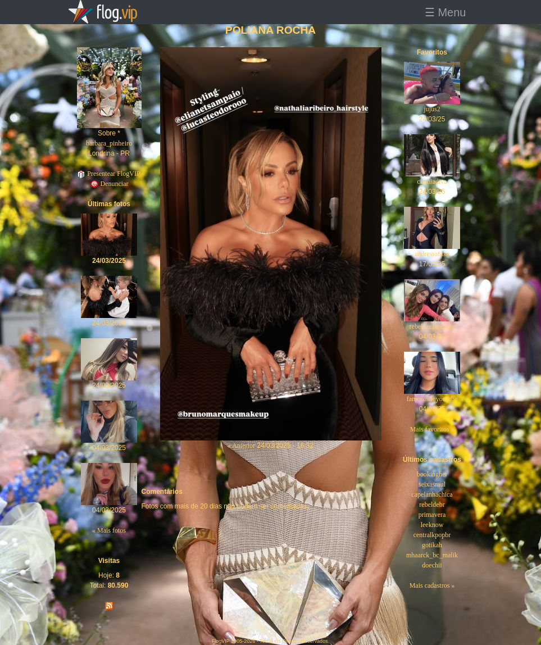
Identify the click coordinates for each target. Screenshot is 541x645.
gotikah (432, 545)
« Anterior (241, 445)
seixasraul (432, 484)
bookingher (432, 474)
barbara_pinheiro (109, 143)
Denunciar (109, 184)
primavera (432, 515)
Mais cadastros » (432, 585)
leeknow (432, 525)
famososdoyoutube (432, 399)
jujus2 (432, 109)
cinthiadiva (432, 181)
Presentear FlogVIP (109, 174)
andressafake (432, 254)
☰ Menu (445, 12)
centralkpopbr (432, 535)
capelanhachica (431, 494)
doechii (432, 565)
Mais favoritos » (432, 429)
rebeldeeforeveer (432, 326)
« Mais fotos (109, 530)
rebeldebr (431, 504)
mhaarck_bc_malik (432, 555)
